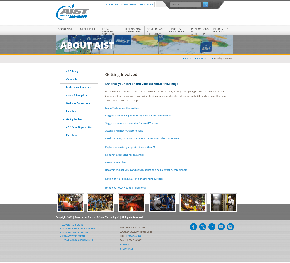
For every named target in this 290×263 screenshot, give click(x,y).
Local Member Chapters (109, 31)
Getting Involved (74, 119)
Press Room (71, 135)
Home (188, 58)
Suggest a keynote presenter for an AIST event (132, 123)
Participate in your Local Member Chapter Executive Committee (142, 138)
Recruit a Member (115, 162)
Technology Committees (133, 30)
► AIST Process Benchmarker (77, 228)
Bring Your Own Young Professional (125, 187)
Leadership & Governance (78, 87)
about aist (203, 58)
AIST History (72, 71)
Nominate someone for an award (124, 154)
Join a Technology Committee (122, 108)
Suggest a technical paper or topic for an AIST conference (138, 115)
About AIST (65, 29)
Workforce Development (78, 103)
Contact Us (71, 79)
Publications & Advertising (200, 31)
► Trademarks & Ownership (77, 239)
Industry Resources (176, 30)
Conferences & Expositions (156, 31)
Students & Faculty (221, 30)
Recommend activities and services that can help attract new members (146, 170)
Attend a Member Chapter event (124, 130)
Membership (88, 29)
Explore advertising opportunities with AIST (130, 147)
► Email (124, 244)
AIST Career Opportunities (79, 127)
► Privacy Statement (72, 236)
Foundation (128, 4)
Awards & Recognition (76, 95)
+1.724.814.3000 (132, 235)
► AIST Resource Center (74, 232)
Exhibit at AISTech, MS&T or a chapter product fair (134, 178)
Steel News (146, 4)
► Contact (126, 248)
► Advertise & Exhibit (73, 224)
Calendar (112, 4)
